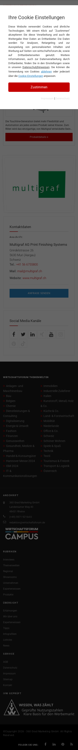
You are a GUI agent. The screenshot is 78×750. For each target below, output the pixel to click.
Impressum (47, 98)
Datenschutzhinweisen (36, 67)
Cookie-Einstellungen (30, 75)
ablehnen (46, 71)
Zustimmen (39, 87)
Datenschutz (63, 98)
